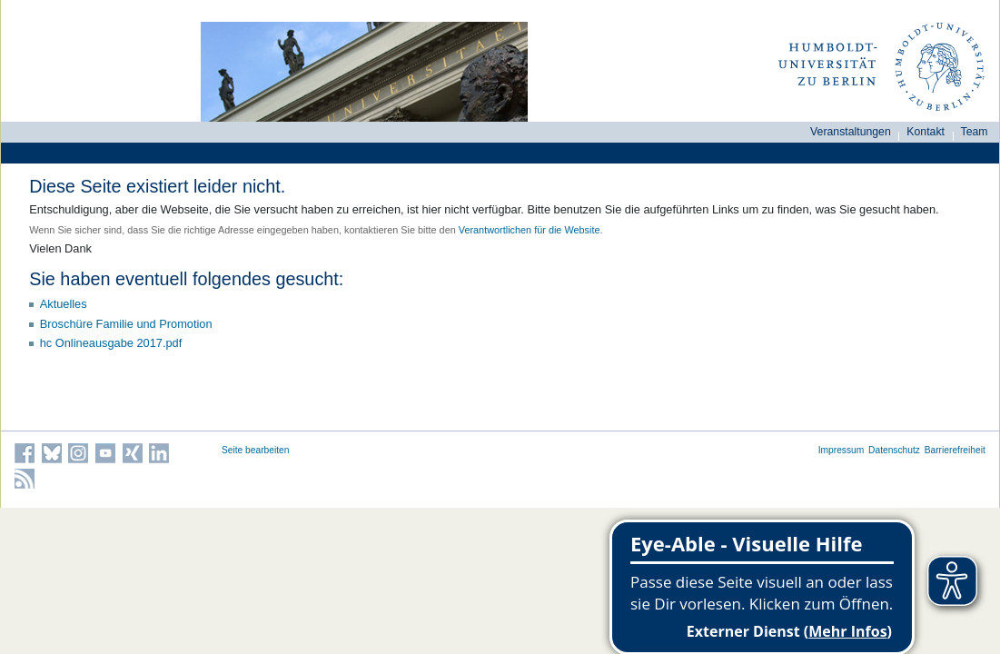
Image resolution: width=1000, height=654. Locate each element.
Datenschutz (894, 450)
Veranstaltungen (850, 131)
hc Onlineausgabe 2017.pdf (111, 343)
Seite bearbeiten (256, 450)
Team (974, 131)
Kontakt (925, 131)
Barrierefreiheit (955, 450)
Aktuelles (63, 304)
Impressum (841, 450)
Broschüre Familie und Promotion (126, 324)
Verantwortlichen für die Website (529, 229)
